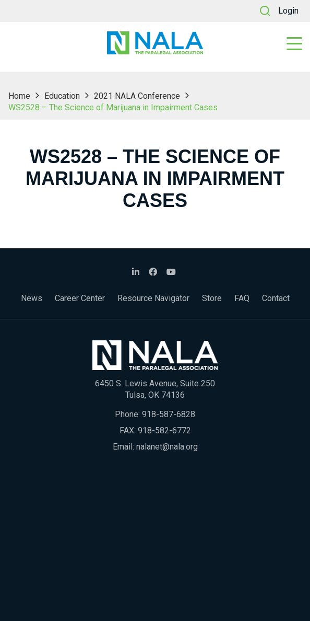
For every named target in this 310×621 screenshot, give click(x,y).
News (31, 298)
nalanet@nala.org (167, 447)
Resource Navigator (153, 298)
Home (19, 96)
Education (62, 96)
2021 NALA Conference (137, 96)
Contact (276, 298)
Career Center (80, 298)
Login (288, 11)
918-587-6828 (168, 414)
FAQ (241, 298)
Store (212, 298)
